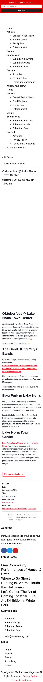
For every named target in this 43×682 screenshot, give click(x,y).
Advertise (17, 74)
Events (10, 51)
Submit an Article (21, 62)
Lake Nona (23, 509)
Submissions (13, 55)
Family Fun (18, 43)
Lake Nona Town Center (12, 443)
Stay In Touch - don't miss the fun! (22, 2)
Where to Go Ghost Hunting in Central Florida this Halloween (20, 582)
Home (10, 28)
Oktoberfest (32, 509)
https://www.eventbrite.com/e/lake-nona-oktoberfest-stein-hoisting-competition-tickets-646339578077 (19, 368)
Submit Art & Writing (23, 58)
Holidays (5, 502)
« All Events (7, 157)
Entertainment (20, 47)
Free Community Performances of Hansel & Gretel (21, 569)
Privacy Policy (20, 78)
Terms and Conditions (24, 82)
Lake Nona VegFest (10, 517)
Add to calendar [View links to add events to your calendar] (14, 474)
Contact (11, 70)
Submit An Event (21, 66)
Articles (11, 32)
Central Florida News (23, 35)
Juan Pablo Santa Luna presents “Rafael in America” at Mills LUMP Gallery (26, 517)
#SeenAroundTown (16, 85)
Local (11, 502)
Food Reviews (20, 39)
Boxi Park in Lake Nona (10, 509)
